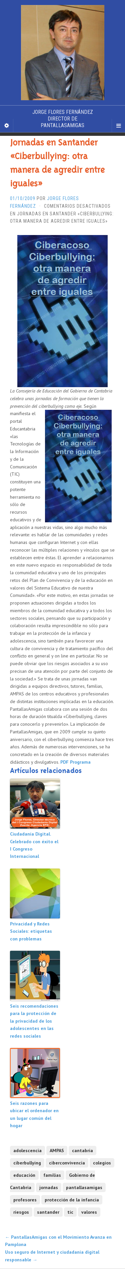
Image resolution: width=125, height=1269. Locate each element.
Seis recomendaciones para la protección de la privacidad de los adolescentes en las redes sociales (34, 1021)
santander (48, 1212)
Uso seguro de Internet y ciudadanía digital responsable (52, 1256)
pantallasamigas (84, 1187)
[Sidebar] (6, 125)
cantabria (82, 1150)
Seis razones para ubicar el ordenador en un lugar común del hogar (34, 1114)
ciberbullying (27, 1163)
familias (52, 1175)
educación (24, 1175)
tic (70, 1212)
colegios (102, 1163)
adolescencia (27, 1150)
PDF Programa (75, 762)
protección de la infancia (72, 1200)
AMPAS (57, 1150)
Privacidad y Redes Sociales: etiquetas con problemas (31, 931)
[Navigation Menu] (118, 125)
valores (89, 1212)
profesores (25, 1200)
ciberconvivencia (67, 1163)
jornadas (48, 1187)
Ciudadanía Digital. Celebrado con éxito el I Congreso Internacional (34, 845)
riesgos (21, 1212)
